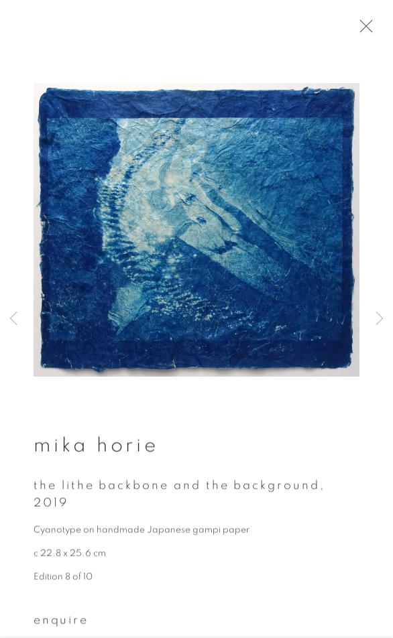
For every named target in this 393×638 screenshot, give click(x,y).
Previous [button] (13, 319)
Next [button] (379, 319)
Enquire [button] (61, 625)
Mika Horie (96, 450)
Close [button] (367, 30)
